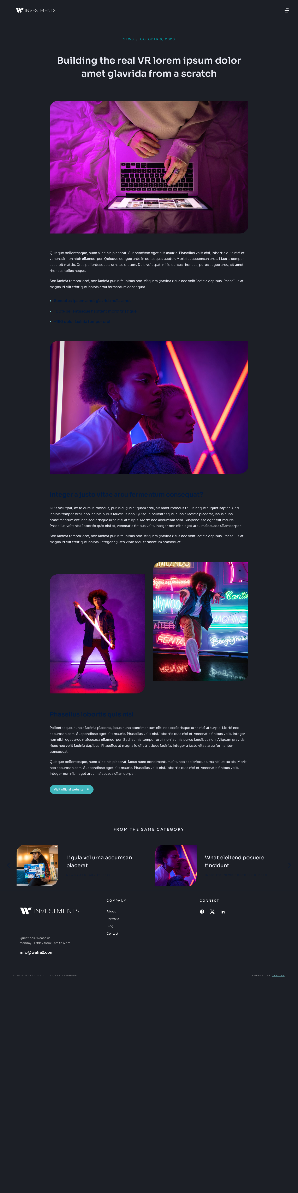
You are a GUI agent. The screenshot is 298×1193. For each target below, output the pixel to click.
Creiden (278, 975)
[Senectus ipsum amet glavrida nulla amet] (149, 300)
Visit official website (71, 789)
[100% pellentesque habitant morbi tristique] (149, 311)
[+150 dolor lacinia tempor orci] (149, 321)
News (128, 39)
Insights (213, 875)
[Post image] (37, 865)
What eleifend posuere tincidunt (234, 861)
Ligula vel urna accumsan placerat (99, 861)
